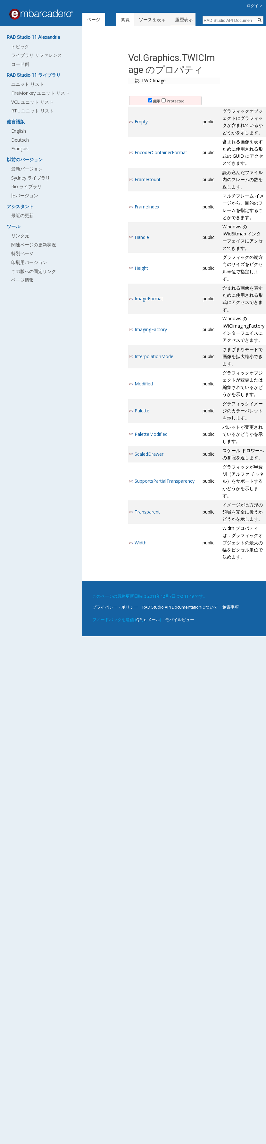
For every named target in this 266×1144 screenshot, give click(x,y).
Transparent (147, 512)
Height (141, 268)
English (18, 131)
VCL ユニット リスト (32, 102)
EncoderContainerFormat (161, 152)
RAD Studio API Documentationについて (180, 607)
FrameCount (148, 179)
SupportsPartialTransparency (165, 481)
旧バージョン (24, 195)
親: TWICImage (150, 80)
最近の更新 (22, 215)
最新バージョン (27, 169)
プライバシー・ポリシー (115, 607)
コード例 (20, 64)
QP (139, 619)
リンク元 (20, 236)
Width (140, 543)
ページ (93, 19)
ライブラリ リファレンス (36, 55)
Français (20, 148)
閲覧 (127, 19)
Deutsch (20, 140)
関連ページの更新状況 (33, 245)
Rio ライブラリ (26, 186)
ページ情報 (22, 280)
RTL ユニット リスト (32, 111)
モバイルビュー (179, 619)
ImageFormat (149, 298)
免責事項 (230, 607)
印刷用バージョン (29, 262)
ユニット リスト (27, 84)
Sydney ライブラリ (30, 178)
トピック (20, 46)
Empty (141, 122)
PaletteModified (151, 434)
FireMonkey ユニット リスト (40, 93)
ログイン (254, 5)
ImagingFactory (151, 329)
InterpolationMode (154, 356)
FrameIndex (147, 207)
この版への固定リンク (33, 271)
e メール (152, 619)
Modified (144, 384)
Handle (142, 237)
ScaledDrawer (149, 454)
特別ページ (22, 253)
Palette (142, 411)
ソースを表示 (154, 19)
